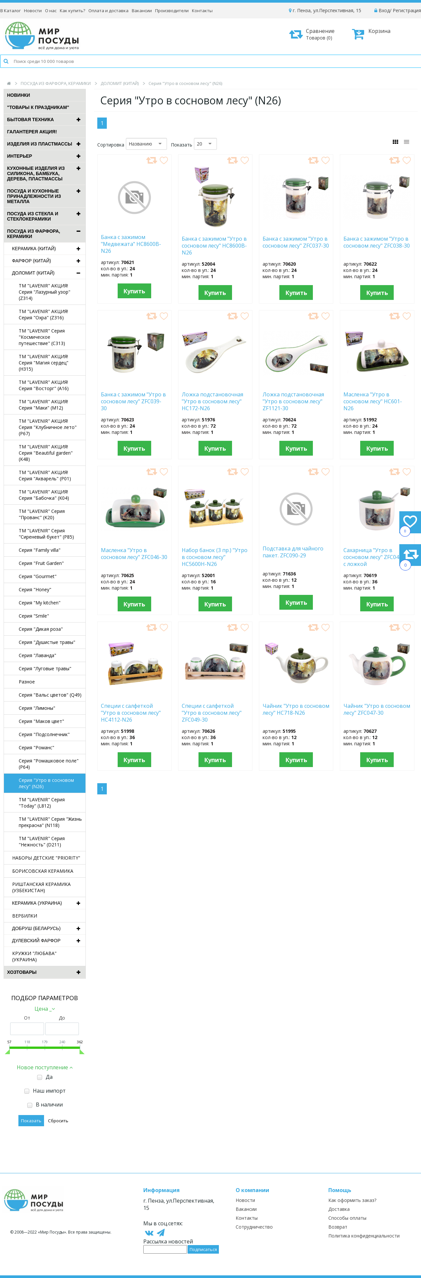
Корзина (371, 33)
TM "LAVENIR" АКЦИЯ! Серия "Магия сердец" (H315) (43, 362)
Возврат (337, 1227)
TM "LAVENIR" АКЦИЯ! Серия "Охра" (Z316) (43, 314)
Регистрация (407, 10)
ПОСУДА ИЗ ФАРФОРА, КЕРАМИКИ (56, 83)
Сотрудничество (254, 1227)
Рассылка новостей (168, 1241)
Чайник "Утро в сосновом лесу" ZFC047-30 (376, 709)
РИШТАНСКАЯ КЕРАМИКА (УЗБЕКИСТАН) (41, 887)
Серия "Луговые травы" (45, 668)
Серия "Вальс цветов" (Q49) (50, 695)
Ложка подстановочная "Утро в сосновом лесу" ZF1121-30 (293, 401)
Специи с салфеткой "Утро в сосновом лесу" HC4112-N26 (131, 712)
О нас (51, 10)
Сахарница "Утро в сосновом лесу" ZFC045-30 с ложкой (376, 557)
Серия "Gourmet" (38, 576)
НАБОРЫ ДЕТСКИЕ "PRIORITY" (46, 858)
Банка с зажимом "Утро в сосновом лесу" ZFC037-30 (296, 242)
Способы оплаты (347, 1218)
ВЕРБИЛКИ (24, 916)
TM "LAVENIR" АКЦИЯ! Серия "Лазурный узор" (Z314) (44, 291)
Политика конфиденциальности (364, 1236)
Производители (172, 10)
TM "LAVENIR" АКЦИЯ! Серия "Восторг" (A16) (44, 385)
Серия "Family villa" (39, 550)
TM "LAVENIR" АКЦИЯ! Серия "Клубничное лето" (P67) (48, 427)
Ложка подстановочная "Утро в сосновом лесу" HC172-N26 (212, 401)
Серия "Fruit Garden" (41, 563)
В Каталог (10, 10)
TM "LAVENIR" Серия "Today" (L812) (42, 802)
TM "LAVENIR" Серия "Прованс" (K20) (42, 514)
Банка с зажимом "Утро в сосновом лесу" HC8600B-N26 (214, 245)
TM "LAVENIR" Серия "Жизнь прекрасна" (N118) (50, 822)
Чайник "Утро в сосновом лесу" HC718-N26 (296, 709)
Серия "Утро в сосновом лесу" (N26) (46, 783)
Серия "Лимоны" (37, 708)
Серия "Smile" (34, 616)
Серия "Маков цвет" (41, 721)
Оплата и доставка (108, 10)
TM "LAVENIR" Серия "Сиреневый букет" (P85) (46, 533)
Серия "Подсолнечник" (44, 734)
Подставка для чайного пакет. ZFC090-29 (293, 552)
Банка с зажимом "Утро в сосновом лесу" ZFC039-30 (133, 401)
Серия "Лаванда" (37, 655)
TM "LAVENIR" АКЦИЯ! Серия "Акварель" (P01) (45, 475)
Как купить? (72, 10)
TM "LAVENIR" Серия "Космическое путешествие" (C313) (42, 337)
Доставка (339, 1209)
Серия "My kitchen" (39, 602)
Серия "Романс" (36, 747)
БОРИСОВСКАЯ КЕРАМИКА (42, 871)
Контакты (202, 10)
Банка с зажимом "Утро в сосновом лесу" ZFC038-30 (376, 242)
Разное (27, 682)
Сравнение (314, 34)
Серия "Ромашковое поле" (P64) (49, 764)
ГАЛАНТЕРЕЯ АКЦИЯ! (32, 131)
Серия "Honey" (35, 589)
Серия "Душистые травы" (47, 642)
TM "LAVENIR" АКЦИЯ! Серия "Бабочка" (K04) (44, 495)
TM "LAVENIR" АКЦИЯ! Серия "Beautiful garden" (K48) (46, 452)
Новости (33, 10)
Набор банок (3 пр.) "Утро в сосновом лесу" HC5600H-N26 (214, 557)
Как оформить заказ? (352, 1200)
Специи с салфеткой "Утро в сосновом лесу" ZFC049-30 (212, 712)
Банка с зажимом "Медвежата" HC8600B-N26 (131, 243)
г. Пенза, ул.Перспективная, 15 (325, 10)
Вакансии (142, 10)
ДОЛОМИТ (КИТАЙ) (120, 83)
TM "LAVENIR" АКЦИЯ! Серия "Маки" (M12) (43, 404)
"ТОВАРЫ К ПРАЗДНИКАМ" (38, 107)
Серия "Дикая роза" (41, 629)
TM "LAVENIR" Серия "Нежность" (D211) (42, 841)
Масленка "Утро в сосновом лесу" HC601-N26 (372, 401)
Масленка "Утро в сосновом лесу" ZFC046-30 (134, 554)
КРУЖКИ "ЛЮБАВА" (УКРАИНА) (34, 956)
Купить (134, 291)
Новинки (18, 95)
